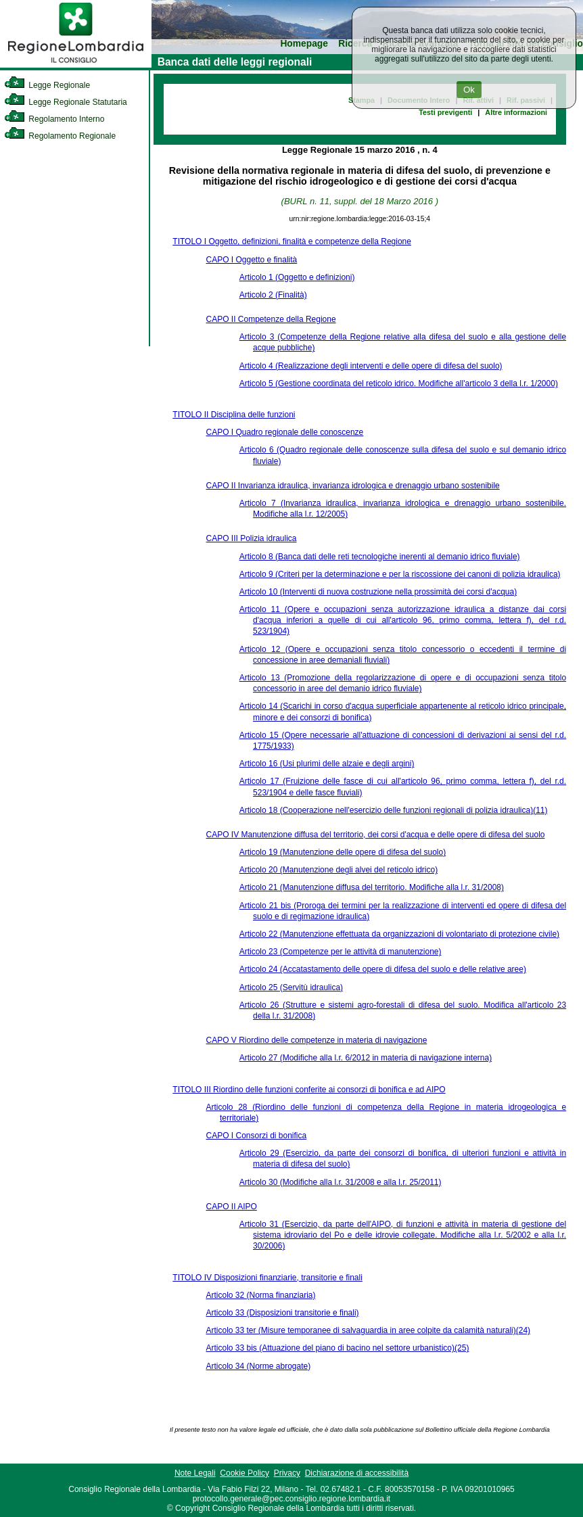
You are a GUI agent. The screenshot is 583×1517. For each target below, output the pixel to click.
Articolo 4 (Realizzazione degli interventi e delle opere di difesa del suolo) (371, 366)
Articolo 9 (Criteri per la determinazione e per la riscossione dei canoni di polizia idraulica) (400, 574)
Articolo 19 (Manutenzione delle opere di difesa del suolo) (342, 852)
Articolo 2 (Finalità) (273, 295)
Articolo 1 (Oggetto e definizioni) (297, 277)
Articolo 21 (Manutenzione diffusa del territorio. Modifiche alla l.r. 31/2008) (371, 887)
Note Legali (195, 1473)
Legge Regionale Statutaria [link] (65, 102)
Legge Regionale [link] (47, 85)
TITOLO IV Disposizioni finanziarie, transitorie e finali (267, 1277)
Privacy (287, 1473)
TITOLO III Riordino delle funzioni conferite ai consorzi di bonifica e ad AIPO (308, 1089)
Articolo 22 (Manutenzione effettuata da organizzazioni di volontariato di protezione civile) (399, 934)
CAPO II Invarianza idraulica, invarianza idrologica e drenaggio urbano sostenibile (352, 485)
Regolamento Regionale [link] (60, 136)
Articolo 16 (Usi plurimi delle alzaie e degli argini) (327, 763)
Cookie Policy (244, 1473)
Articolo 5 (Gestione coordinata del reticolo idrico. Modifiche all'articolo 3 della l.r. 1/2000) (398, 383)
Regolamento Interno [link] (54, 119)
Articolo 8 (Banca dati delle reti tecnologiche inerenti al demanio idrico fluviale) (379, 556)
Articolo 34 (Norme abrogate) (258, 1366)
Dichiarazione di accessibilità (357, 1473)
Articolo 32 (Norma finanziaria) (260, 1295)
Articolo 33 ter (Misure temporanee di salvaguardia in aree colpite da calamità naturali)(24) (368, 1330)
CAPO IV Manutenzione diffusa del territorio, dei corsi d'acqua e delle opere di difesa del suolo (375, 834)
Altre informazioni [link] (516, 112)
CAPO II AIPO (231, 1206)
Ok (469, 90)
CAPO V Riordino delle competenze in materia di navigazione (316, 1040)
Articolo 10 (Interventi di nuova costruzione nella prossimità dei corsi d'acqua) (378, 592)
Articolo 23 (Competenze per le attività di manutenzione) (340, 951)
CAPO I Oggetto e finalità (251, 259)
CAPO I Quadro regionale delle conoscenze (284, 432)
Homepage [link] (304, 44)
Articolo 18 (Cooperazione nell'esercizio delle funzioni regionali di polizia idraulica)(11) (393, 810)
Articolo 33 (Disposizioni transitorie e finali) (282, 1312)
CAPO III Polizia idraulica (251, 538)
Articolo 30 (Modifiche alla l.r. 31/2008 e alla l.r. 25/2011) (340, 1182)
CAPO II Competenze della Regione (270, 319)
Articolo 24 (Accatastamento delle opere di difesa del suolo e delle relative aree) (382, 969)
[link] (75, 65)
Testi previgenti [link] (445, 112)
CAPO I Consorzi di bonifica (256, 1135)
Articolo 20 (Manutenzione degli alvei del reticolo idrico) (338, 869)
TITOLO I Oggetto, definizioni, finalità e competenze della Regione (291, 241)
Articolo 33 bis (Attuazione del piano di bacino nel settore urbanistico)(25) (337, 1348)
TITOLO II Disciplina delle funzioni (233, 414)
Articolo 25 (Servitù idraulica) (291, 987)
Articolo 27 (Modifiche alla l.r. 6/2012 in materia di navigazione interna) (365, 1058)
